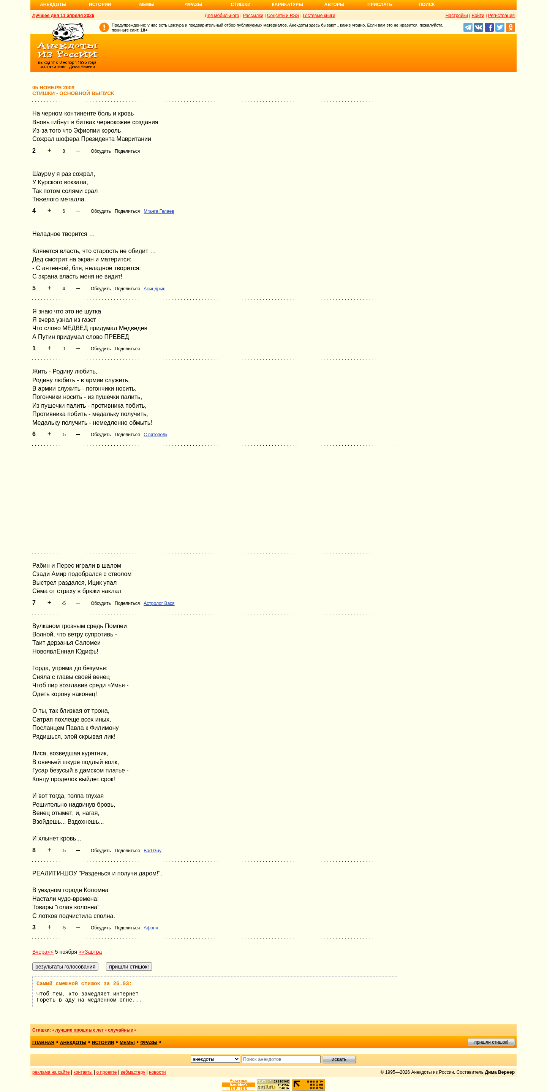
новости (157, 1072)
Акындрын (154, 288)
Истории (100, 4)
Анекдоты (53, 4)
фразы (148, 1042)
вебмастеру (132, 1072)
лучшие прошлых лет (79, 1030)
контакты (83, 1072)
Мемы (147, 4)
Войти (477, 15)
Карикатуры (287, 4)
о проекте (106, 1072)
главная (43, 1042)
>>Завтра (90, 952)
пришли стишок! (491, 1042)
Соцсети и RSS (283, 15)
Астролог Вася (159, 603)
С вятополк (155, 434)
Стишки (240, 4)
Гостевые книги (319, 15)
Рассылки (253, 15)
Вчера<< (43, 952)
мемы (127, 1042)
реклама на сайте (51, 1072)
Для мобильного (222, 15)
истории (103, 1042)
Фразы (193, 4)
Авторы (334, 4)
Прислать (379, 4)
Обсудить (101, 151)
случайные (120, 1030)
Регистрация (501, 15)
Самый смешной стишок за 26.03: (84, 984)
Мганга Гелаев (159, 211)
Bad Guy (152, 850)
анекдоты (73, 1042)
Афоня (151, 928)
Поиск (427, 4)
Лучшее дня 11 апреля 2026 (63, 15)
